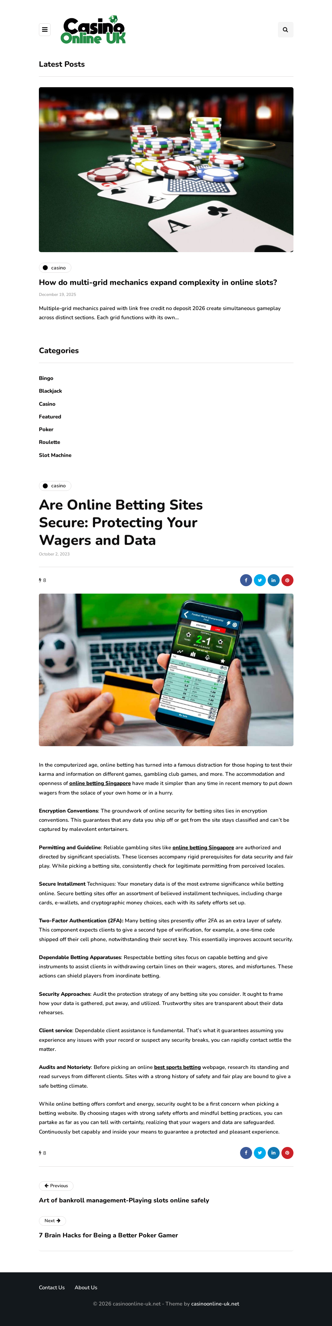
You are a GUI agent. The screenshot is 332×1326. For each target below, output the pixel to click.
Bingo (46, 378)
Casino (47, 404)
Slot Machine (55, 455)
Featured (50, 416)
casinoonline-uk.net (215, 1303)
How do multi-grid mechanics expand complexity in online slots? (158, 282)
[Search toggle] (285, 29)
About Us (86, 1287)
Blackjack (50, 390)
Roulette (49, 442)
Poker (46, 429)
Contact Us (52, 1287)
